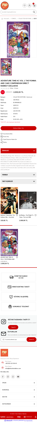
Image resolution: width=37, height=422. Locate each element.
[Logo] (5, 5)
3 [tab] (31, 225)
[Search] (18, 12)
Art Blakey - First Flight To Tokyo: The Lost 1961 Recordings (26, 216)
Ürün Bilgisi (5, 151)
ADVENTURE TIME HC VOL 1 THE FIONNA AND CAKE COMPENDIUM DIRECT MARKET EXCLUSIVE (8, 258)
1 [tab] (6, 225)
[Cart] (34, 5)
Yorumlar (5, 175)
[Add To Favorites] (18, 134)
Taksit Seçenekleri (7, 181)
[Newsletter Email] (18, 339)
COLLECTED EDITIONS (19, 97)
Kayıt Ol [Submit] (31, 339)
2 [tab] (18, 225)
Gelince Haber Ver (18, 128)
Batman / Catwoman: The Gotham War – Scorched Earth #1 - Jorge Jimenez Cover (8, 216)
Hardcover (29, 97)
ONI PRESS (16, 100)
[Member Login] (29, 5)
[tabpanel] (9, 204)
